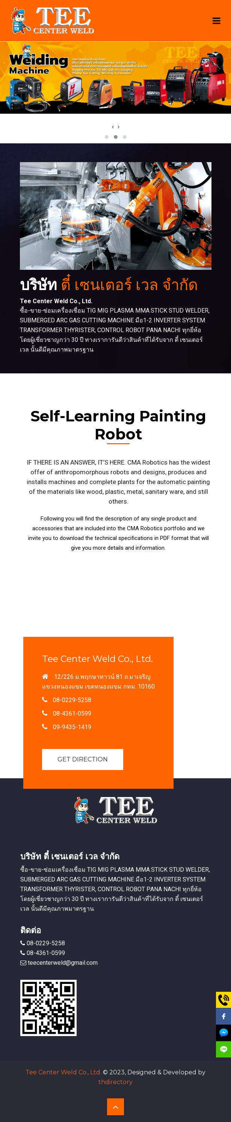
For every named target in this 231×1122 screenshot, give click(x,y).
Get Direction (82, 759)
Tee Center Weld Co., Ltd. (63, 1072)
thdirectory (115, 1082)
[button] (106, 137)
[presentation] (113, 126)
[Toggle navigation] (216, 20)
